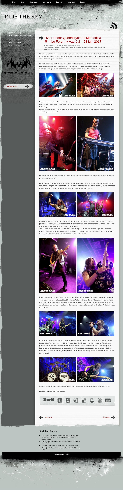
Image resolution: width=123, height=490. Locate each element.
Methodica (89, 47)
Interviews (71, 2)
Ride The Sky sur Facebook (13, 32)
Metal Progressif (81, 47)
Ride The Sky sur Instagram (13, 39)
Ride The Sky (23, 16)
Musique (77, 45)
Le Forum (72, 47)
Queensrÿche (97, 47)
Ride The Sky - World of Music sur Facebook (18, 35)
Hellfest (57, 47)
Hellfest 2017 (64, 47)
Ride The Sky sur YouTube (13, 46)
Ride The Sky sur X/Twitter (13, 42)
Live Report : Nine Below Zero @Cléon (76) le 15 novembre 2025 (60, 435)
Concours (59, 2)
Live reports (47, 2)
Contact (82, 2)
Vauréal (55, 49)
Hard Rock (51, 47)
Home (14, 2)
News (22, 2)
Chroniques (34, 2)
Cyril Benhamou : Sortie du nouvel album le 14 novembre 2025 (60, 445)
